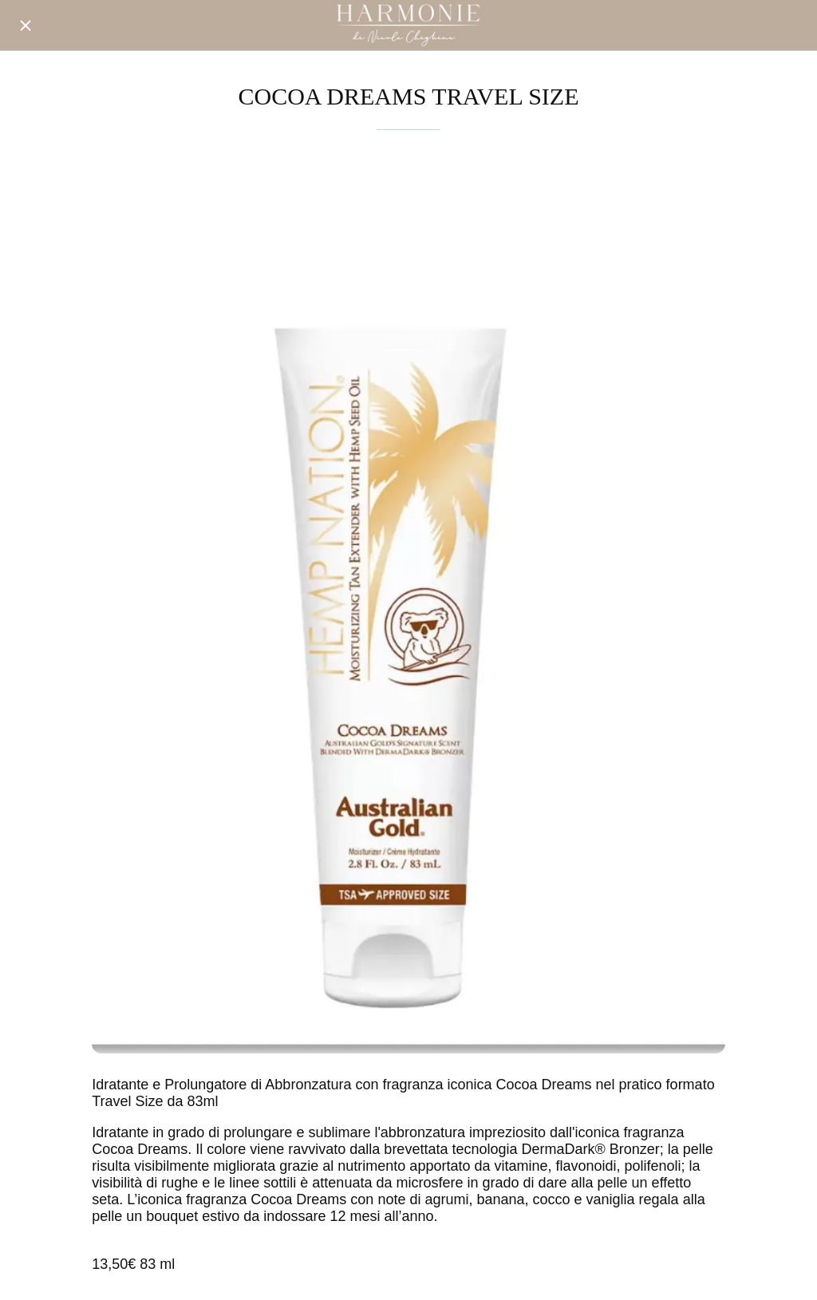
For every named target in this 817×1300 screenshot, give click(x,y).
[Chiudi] (25, 25)
